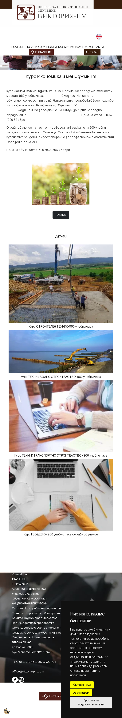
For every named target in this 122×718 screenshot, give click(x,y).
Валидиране (20, 565)
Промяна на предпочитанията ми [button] (91, 702)
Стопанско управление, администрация (41, 608)
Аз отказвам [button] (81, 692)
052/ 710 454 (20, 30)
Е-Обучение (20, 584)
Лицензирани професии (29, 589)
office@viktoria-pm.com (76, 30)
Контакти (96, 47)
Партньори (20, 569)
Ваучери (81, 47)
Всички (61, 215)
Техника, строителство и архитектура (41, 613)
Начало (17, 550)
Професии (17, 47)
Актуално (19, 560)
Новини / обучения (40, 47)
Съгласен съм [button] (82, 684)
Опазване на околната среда (33, 637)
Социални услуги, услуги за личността (40, 633)
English (104, 36)
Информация (64, 47)
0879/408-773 (41, 30)
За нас (16, 555)
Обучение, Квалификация (29, 598)
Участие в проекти (26, 594)
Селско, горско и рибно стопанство (38, 628)
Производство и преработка (33, 623)
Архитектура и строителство (34, 618)
